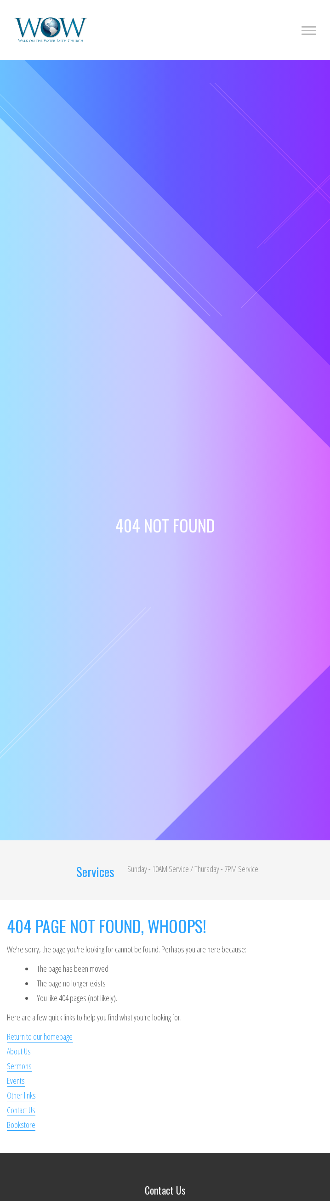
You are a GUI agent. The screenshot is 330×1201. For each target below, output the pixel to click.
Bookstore (21, 1124)
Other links (21, 1095)
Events (16, 1080)
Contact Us (21, 1110)
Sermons (19, 1065)
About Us (19, 1051)
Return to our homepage (40, 1036)
